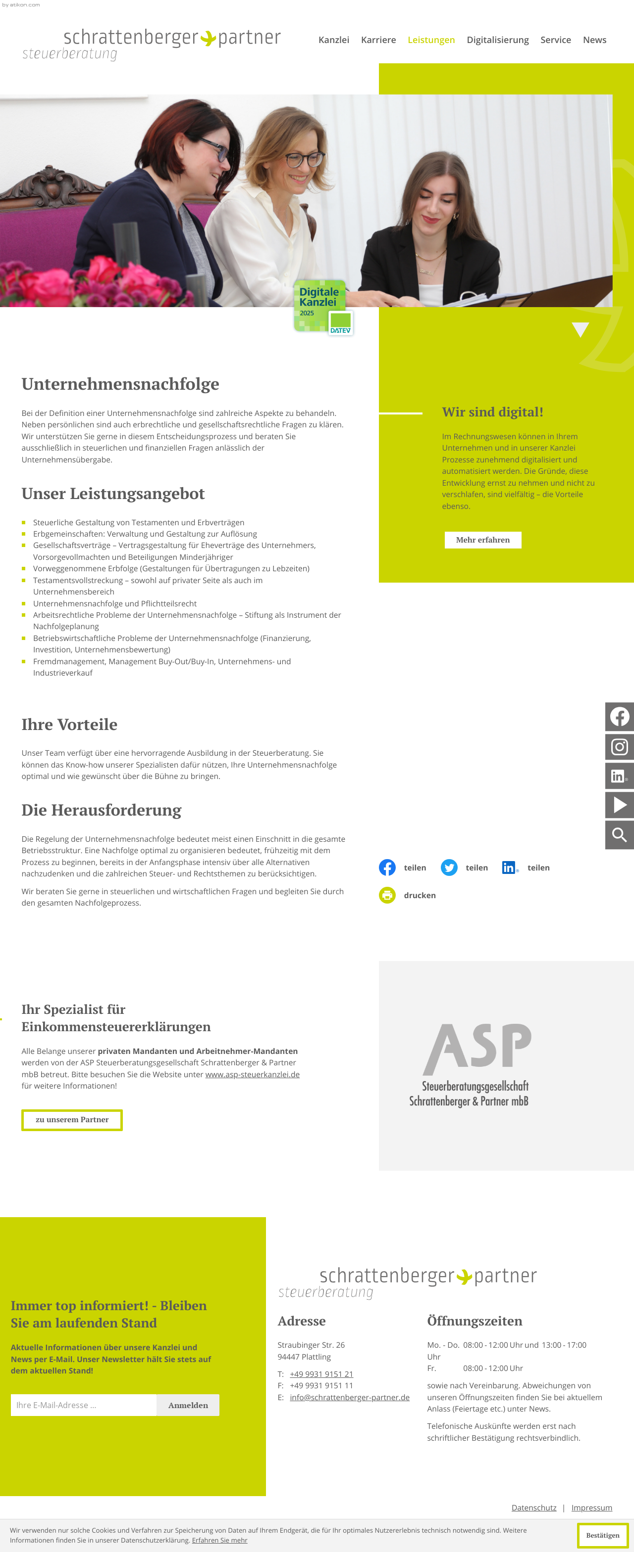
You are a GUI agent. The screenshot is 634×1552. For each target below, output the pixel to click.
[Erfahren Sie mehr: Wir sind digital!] (469, 540)
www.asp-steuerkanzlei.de (239, 1074)
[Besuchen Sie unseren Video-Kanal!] (620, 804)
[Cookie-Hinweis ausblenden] (603, 1536)
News (595, 40)
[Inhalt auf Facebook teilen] (410, 867)
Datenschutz (534, 1507)
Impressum (592, 1507)
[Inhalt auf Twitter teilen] (472, 867)
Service (555, 40)
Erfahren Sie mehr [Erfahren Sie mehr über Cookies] (220, 1540)
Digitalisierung (498, 40)
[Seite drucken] (414, 895)
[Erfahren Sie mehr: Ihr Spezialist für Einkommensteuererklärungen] (58, 1120)
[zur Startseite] (152, 45)
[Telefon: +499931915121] (321, 1374)
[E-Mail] (84, 1405)
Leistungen (431, 40)
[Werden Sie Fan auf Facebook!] (620, 717)
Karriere (378, 40)
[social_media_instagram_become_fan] (619, 746)
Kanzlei (333, 40)
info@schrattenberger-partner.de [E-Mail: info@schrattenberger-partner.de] (350, 1397)
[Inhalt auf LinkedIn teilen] (533, 867)
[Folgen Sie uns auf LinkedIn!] (619, 776)
